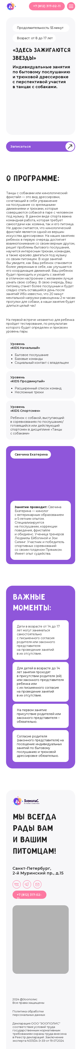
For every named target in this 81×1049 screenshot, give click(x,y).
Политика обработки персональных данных (29, 1013)
